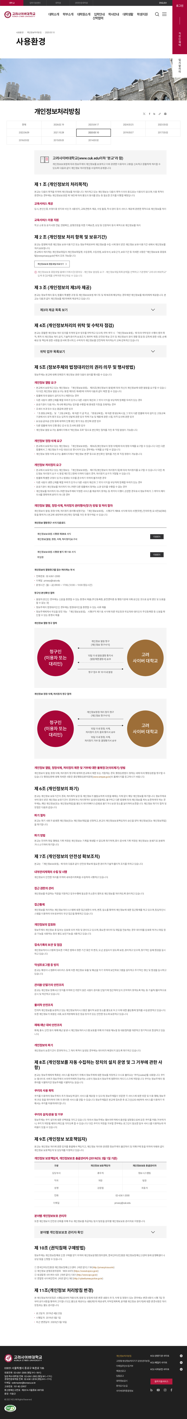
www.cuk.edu (89, 158)
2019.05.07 (128, 132)
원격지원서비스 (161, 1381)
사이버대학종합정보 (124, 1391)
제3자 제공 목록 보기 (54, 310)
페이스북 (149, 114)
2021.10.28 (59, 132)
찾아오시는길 (122, 1386)
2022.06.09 (24, 132)
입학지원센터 (35, 3)
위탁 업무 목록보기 (52, 352)
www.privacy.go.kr (45, 255)
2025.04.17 (93, 124)
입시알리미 (180, 66)
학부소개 (68, 14)
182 (71, 1278)
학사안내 (113, 14)
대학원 (58, 3)
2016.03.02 (24, 140)
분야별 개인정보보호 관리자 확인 (61, 1232)
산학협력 (98, 18)
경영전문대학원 (81, 3)
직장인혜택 (180, 39)
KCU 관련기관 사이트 (159, 1356)
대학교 (12, 3)
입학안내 (99, 14)
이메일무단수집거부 (124, 1366)
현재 (24, 124)
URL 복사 (160, 114)
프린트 (165, 114)
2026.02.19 (59, 124)
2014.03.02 (93, 140)
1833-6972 (67, 1271)
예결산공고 (121, 1371)
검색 (157, 14)
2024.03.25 (128, 124)
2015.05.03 (59, 140)
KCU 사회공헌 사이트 (159, 1369)
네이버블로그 (154, 114)
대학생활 (128, 14)
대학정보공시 (122, 1381)
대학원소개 (83, 14)
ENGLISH (163, 3)
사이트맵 (164, 14)
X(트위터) (144, 114)
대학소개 (53, 14)
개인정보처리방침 (123, 1356)
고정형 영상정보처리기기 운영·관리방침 (133, 1361)
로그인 (179, 6)
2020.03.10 (93, 132)
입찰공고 (120, 1376)
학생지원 (142, 14)
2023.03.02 (163, 124)
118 (90, 1267)
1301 (73, 1274)
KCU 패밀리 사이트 (158, 1362)
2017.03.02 (163, 132)
